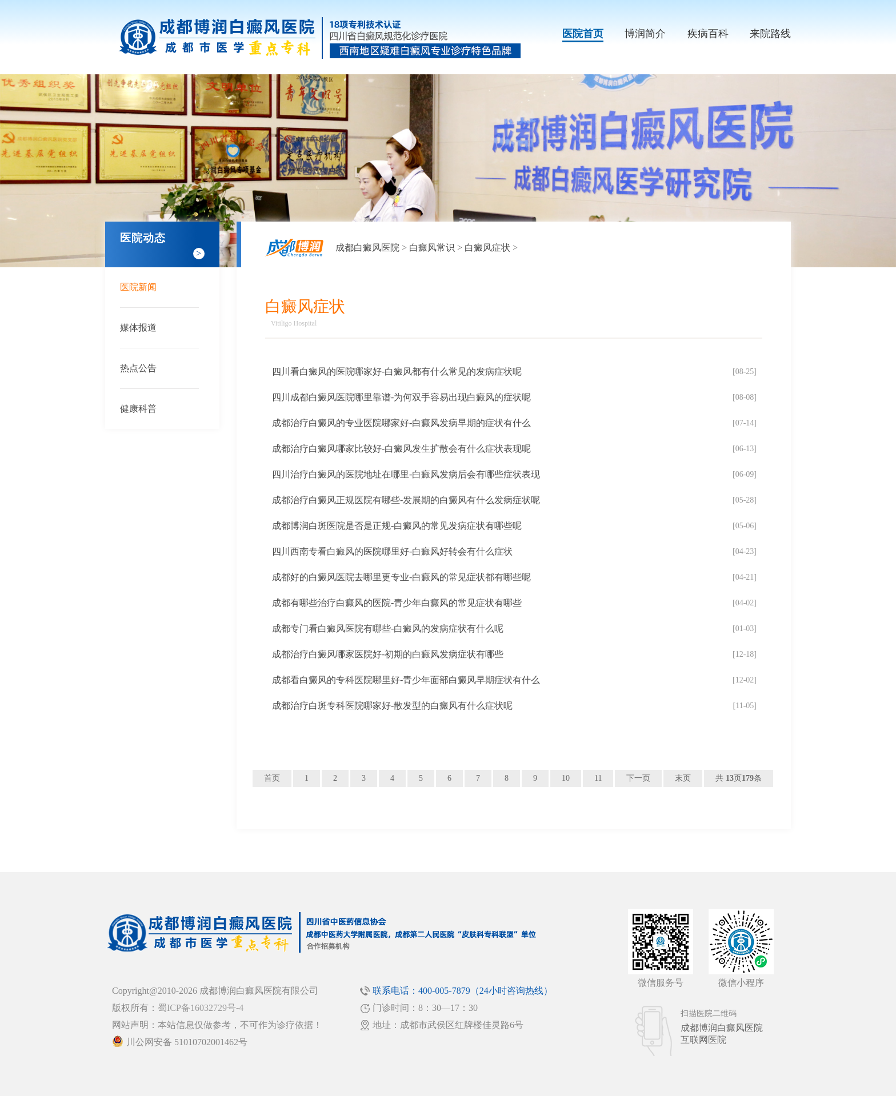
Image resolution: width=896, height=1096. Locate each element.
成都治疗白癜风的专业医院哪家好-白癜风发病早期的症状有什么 (401, 423)
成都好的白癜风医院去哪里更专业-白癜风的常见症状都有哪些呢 (401, 577)
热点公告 (138, 368)
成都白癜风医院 (367, 247)
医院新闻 (138, 287)
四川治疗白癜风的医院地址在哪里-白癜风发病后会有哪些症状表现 (406, 474)
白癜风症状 (487, 247)
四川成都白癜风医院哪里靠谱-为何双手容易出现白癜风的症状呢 (401, 397)
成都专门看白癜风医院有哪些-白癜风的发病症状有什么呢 (387, 628)
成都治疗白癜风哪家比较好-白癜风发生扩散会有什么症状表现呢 (401, 448)
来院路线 (770, 33)
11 (598, 778)
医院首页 (582, 33)
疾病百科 (708, 33)
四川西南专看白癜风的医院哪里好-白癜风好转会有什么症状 (392, 551)
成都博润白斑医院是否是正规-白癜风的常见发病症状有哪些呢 (397, 526)
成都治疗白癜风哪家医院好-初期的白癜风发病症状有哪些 (387, 654)
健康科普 (138, 408)
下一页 (638, 778)
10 (566, 778)
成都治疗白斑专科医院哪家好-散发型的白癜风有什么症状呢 (392, 705)
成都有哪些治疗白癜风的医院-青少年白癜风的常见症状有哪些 (397, 603)
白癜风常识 (432, 247)
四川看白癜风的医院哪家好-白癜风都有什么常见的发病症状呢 (397, 371)
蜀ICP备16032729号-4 (200, 1008)
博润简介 (645, 33)
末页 (683, 778)
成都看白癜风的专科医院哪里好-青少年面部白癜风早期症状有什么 (406, 680)
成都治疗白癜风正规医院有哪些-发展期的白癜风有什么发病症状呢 (406, 500)
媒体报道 (138, 327)
